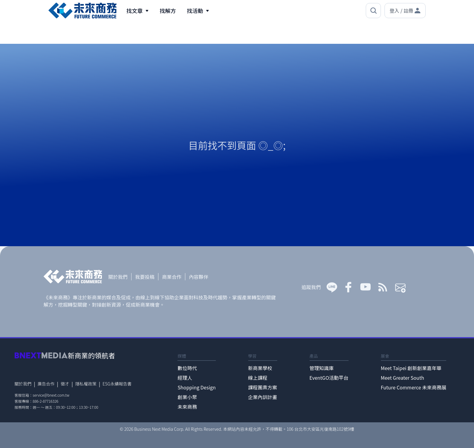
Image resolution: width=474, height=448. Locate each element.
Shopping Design (196, 387)
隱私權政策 (85, 384)
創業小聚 (187, 397)
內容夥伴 (198, 276)
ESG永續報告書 (116, 384)
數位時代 (187, 368)
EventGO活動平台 (329, 377)
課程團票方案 (262, 387)
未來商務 (187, 406)
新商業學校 (260, 368)
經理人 (184, 377)
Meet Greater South (402, 377)
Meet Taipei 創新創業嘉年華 (411, 368)
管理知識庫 (322, 368)
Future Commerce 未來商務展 (413, 387)
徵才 (65, 384)
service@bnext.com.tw (51, 395)
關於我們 (118, 276)
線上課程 (258, 377)
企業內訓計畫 (262, 397)
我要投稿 (144, 276)
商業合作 (171, 276)
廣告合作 (45, 384)
